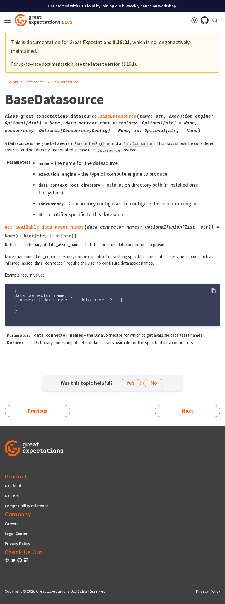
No (154, 382)
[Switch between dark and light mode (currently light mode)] (194, 20)
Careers (11, 523)
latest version (106, 64)
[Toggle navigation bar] (8, 20)
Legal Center (16, 533)
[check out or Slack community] (8, 561)
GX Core (12, 495)
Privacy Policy (17, 543)
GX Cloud (13, 485)
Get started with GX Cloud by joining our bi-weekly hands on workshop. (112, 6)
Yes (130, 382)
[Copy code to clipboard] (213, 290)
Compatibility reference (26, 505)
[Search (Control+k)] (214, 20)
